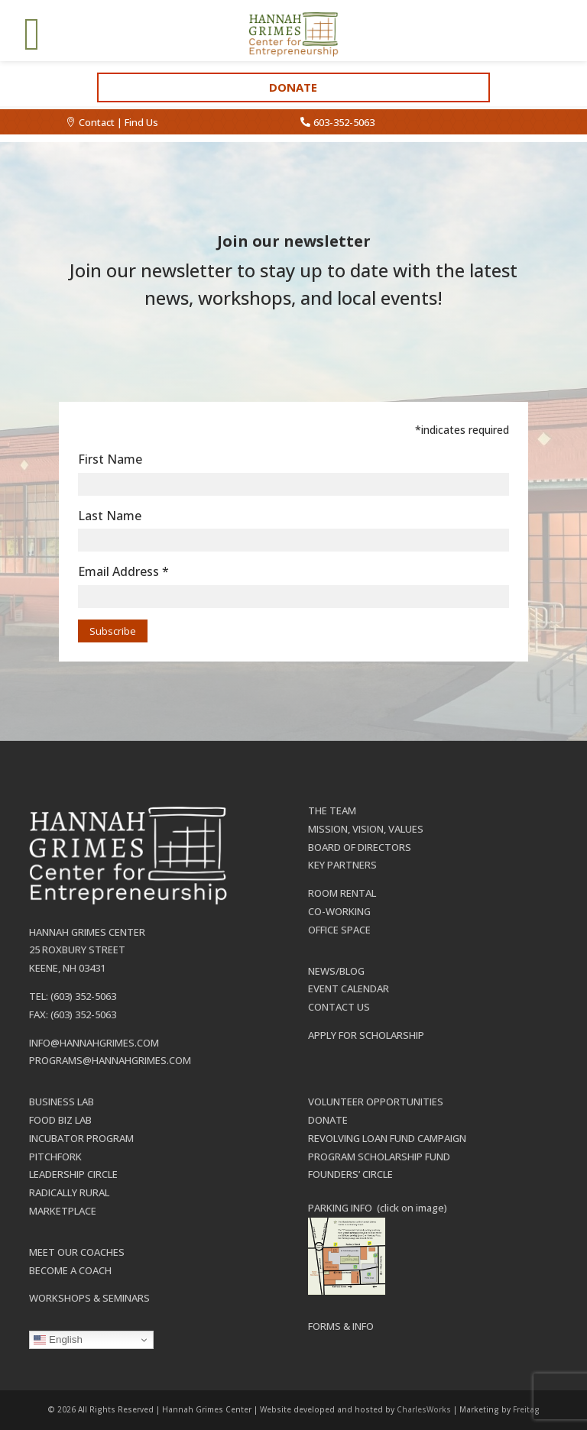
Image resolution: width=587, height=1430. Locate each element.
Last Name (109, 515)
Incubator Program (81, 1138)
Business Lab (61, 1101)
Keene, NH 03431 (67, 968)
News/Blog (336, 971)
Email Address (123, 571)
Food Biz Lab (60, 1120)
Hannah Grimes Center (87, 932)
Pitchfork (55, 1156)
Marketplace (62, 1211)
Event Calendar (348, 988)
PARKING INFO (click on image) (377, 1208)
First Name (110, 459)
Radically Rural (69, 1192)
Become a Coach (70, 1270)
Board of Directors (359, 847)
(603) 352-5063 (83, 996)
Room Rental (342, 893)
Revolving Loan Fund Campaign (387, 1138)
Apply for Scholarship (366, 1035)
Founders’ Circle (350, 1174)
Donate (293, 87)
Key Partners (342, 865)
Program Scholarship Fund (379, 1156)
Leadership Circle (73, 1174)
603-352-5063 (344, 122)
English (58, 1340)
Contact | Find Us (118, 122)
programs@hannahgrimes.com (110, 1060)
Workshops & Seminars (89, 1298)
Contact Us (339, 1007)
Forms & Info (341, 1326)
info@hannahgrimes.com (94, 1043)
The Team (332, 810)
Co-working (339, 911)
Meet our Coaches (77, 1252)
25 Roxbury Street (77, 949)
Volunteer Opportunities (375, 1101)
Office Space (339, 930)
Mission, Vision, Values (365, 829)
